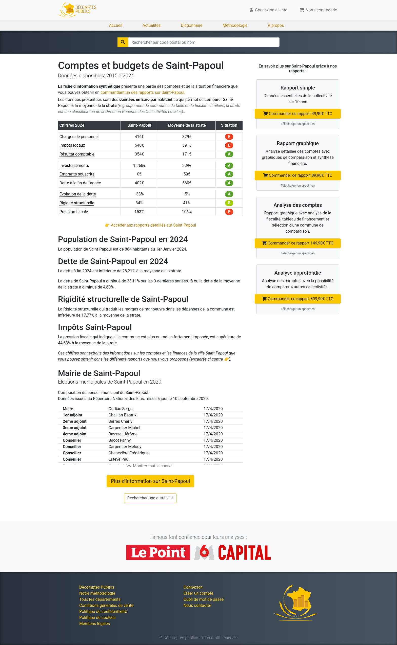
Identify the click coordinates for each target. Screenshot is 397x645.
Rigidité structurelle (76, 203)
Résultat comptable (76, 154)
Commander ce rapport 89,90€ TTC (297, 175)
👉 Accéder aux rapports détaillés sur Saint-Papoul (150, 225)
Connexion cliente (268, 10)
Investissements (74, 165)
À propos (276, 25)
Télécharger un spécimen (298, 124)
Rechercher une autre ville (150, 498)
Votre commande (318, 10)
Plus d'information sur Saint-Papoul (150, 481)
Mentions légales (94, 623)
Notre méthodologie (97, 593)
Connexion (193, 587)
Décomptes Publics (96, 587)
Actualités (152, 25)
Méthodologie (235, 25)
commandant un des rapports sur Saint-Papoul (142, 92)
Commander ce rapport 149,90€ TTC (297, 243)
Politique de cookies (97, 617)
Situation (229, 125)
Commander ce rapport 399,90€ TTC (297, 298)
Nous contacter (197, 605)
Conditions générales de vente (106, 605)
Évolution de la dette (77, 194)
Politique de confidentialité (103, 611)
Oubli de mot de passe (204, 599)
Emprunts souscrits (76, 174)
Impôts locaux (72, 145)
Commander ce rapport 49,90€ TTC (297, 113)
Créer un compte (198, 593)
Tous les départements (100, 599)
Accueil (115, 25)
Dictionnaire (191, 25)
